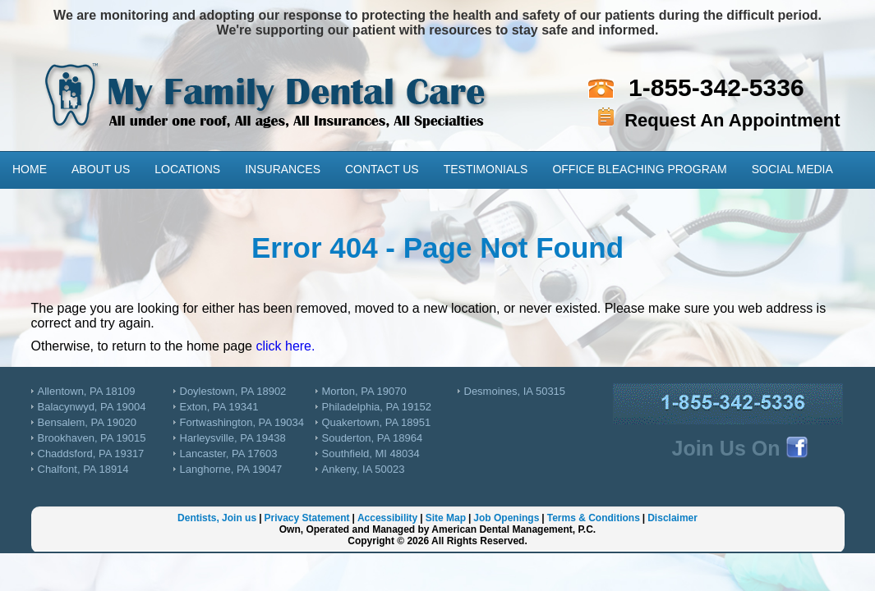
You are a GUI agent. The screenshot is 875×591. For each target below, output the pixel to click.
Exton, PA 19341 (219, 407)
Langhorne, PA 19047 (231, 469)
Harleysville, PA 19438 (233, 438)
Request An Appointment (732, 120)
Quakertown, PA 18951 (376, 422)
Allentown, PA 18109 (87, 391)
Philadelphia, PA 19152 (376, 407)
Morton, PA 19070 (364, 391)
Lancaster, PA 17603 (229, 453)
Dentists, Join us (216, 518)
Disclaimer (672, 518)
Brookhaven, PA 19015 (92, 438)
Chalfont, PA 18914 (83, 469)
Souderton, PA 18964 (372, 438)
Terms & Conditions (593, 518)
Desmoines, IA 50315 (515, 391)
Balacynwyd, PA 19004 (92, 407)
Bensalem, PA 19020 (87, 422)
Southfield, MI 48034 (371, 453)
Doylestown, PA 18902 (233, 391)
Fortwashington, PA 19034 (242, 422)
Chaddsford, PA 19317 (91, 453)
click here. (285, 346)
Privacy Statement (306, 518)
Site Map (446, 518)
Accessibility (387, 518)
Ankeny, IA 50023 (363, 469)
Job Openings (506, 518)
